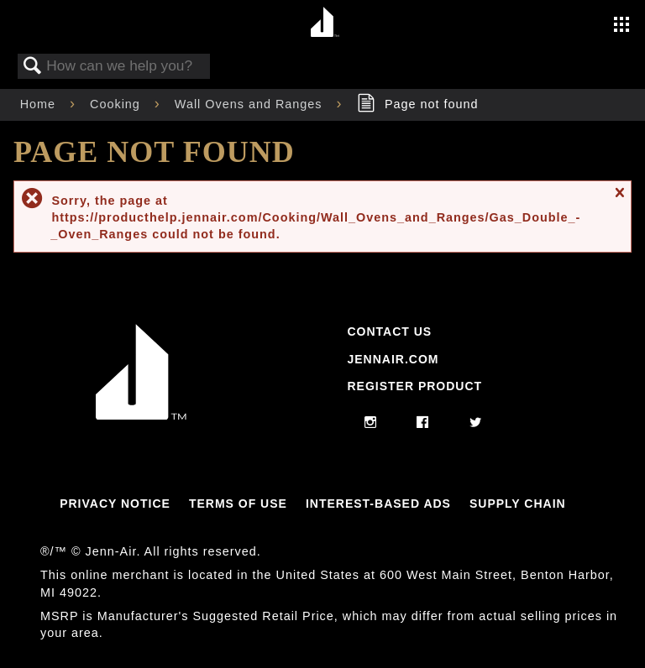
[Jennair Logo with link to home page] (141, 415)
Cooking (117, 104)
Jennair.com (392, 359)
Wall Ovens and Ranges (251, 104)
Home (40, 104)
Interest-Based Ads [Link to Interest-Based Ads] (378, 503)
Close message (619, 200)
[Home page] (324, 23)
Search (33, 67)
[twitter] (476, 423)
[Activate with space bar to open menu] (621, 26)
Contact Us (389, 331)
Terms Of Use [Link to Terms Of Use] (238, 503)
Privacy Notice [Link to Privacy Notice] (115, 503)
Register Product (414, 386)
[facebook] (423, 423)
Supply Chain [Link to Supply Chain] (517, 503)
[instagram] (371, 423)
